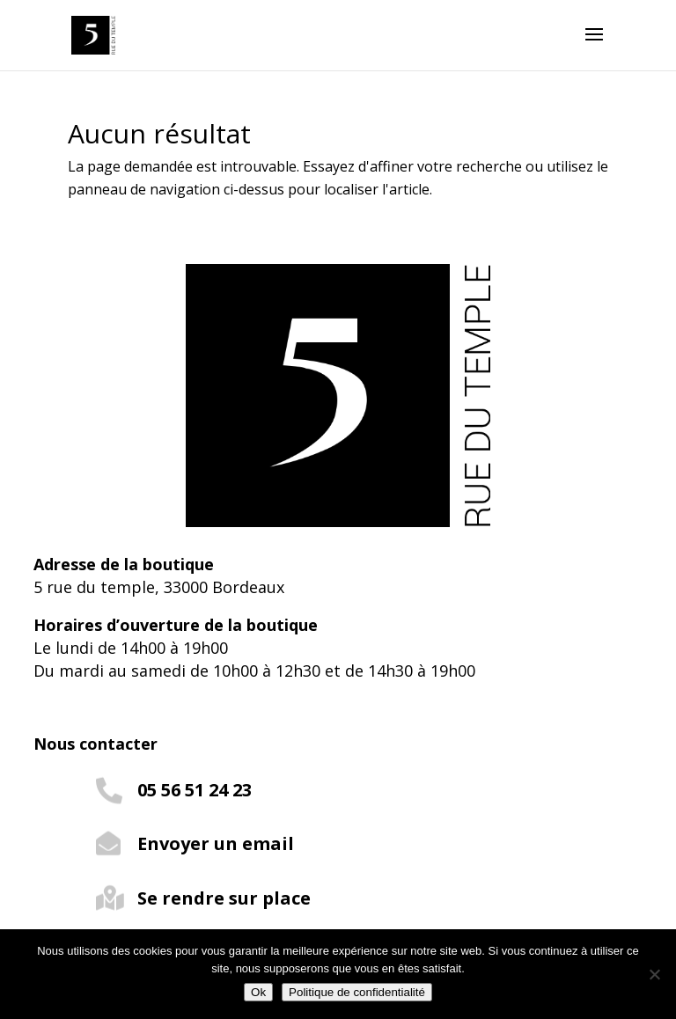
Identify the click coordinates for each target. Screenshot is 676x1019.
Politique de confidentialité (357, 992)
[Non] (654, 974)
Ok (258, 992)
